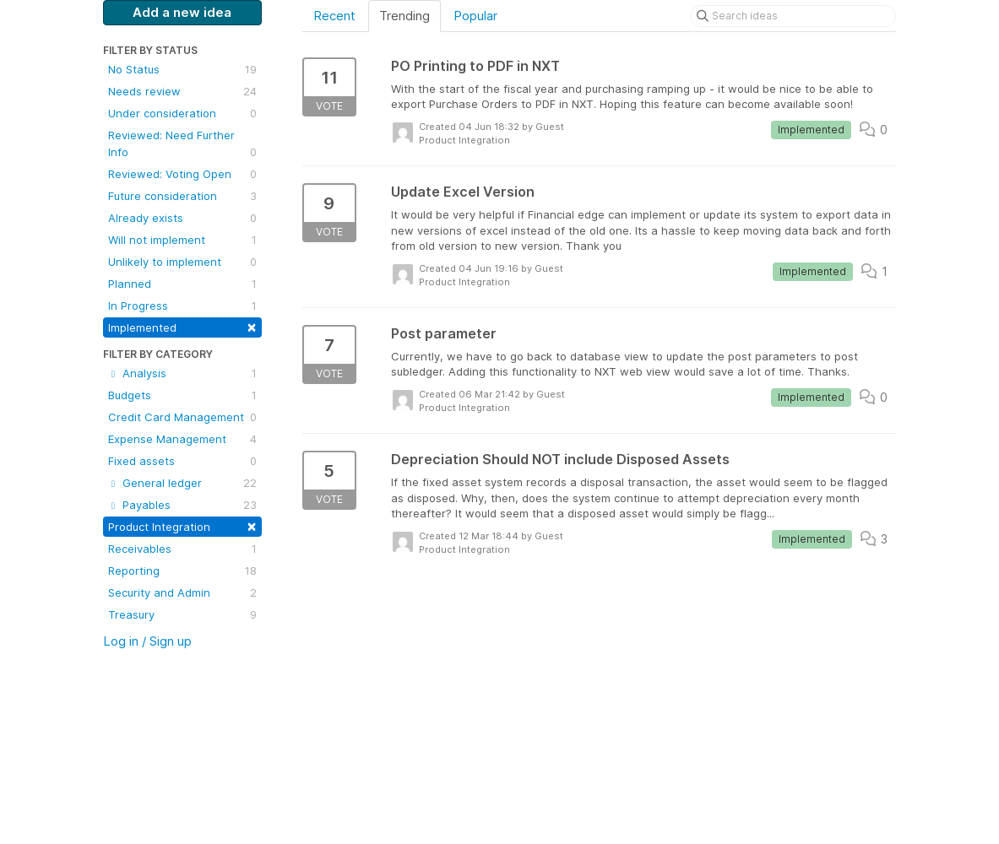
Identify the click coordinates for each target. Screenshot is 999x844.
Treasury (182, 614)
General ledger (182, 482)
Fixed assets (182, 460)
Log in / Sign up (147, 641)
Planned (182, 283)
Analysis (182, 373)
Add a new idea (182, 12)
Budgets (182, 395)
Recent (334, 16)
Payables (182, 504)
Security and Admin (182, 592)
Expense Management (182, 438)
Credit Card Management (182, 416)
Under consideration (182, 113)
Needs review (182, 91)
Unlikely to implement (182, 261)
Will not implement (182, 239)
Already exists (182, 217)
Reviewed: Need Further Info (182, 144)
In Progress (182, 305)
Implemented (182, 326)
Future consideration (182, 195)
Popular (475, 16)
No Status (182, 69)
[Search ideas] (793, 16)
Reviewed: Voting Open (182, 173)
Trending (404, 16)
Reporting (182, 570)
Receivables (182, 548)
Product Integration (182, 525)
